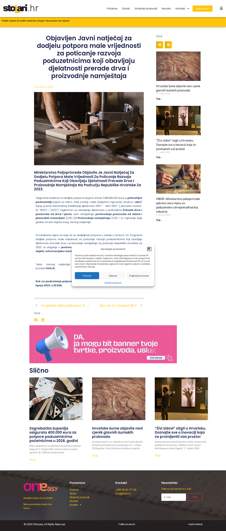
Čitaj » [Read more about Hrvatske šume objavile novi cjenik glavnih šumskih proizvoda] (159, 99)
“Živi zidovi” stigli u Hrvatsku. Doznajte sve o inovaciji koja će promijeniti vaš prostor (176, 145)
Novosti (166, 8)
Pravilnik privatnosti (113, 282)
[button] (149, 249)
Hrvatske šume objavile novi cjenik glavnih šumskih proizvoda (117, 432)
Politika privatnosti (127, 524)
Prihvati (87, 275)
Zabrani (113, 275)
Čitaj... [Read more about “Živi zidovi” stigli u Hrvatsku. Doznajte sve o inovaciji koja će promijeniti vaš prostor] (158, 455)
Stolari (126, 8)
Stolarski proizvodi (146, 8)
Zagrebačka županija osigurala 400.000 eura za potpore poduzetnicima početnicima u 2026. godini (53, 434)
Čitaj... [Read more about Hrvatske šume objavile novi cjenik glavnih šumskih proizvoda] (95, 455)
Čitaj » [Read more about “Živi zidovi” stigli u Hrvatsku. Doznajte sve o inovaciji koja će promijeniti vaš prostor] (159, 157)
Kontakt (182, 9)
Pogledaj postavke (139, 275)
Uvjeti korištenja (195, 524)
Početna (112, 8)
